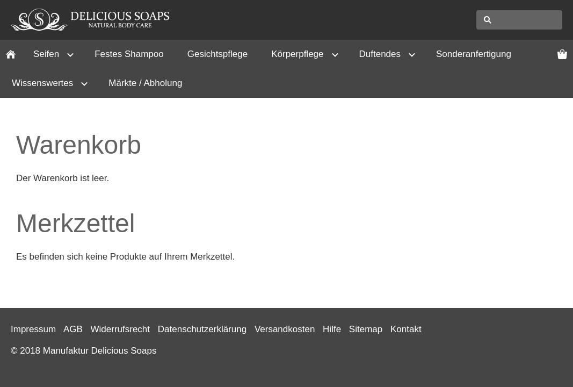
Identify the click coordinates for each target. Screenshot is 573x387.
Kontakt (406, 329)
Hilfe (332, 329)
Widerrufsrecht (120, 329)
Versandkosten (285, 329)
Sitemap (365, 329)
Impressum (33, 329)
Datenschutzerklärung (202, 329)
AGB (73, 329)
